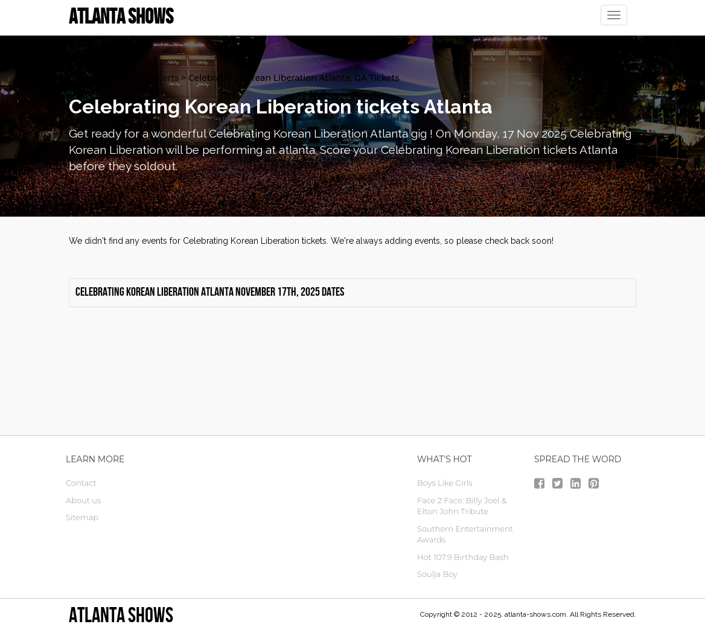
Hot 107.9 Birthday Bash (463, 557)
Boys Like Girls (444, 483)
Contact (81, 483)
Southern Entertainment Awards (465, 534)
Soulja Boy (437, 574)
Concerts (160, 77)
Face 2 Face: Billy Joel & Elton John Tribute (461, 506)
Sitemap (82, 517)
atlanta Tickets (100, 77)
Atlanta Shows (121, 614)
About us (83, 500)
